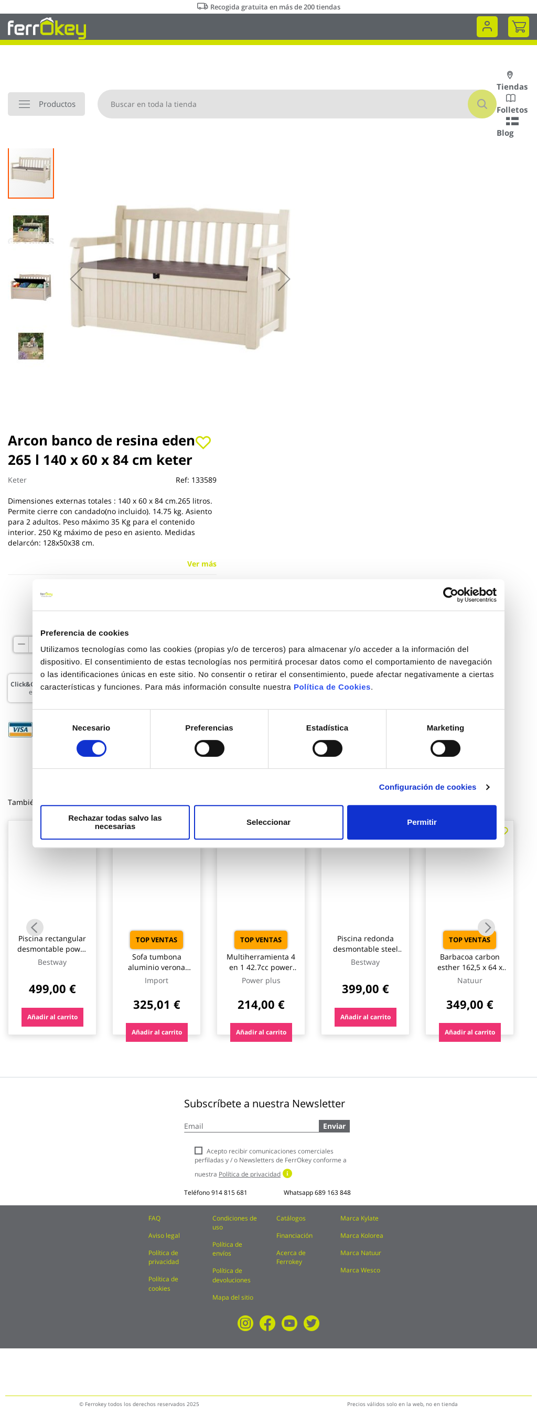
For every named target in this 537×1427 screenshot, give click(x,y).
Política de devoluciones (231, 1275)
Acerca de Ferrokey (291, 1257)
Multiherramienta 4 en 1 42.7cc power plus (261, 967)
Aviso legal (164, 1235)
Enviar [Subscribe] (334, 1126)
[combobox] (297, 104)
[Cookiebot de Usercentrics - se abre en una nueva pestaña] (451, 599)
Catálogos (291, 1218)
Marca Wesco (360, 1270)
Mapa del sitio (232, 1297)
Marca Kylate (359, 1218)
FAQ (154, 1218)
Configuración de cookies (428, 791)
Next (486, 927)
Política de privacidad (163, 1257)
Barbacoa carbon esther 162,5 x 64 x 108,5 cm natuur (469, 967)
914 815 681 (229, 1192)
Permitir (421, 822)
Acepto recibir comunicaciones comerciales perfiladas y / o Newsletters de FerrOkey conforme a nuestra (271, 1163)
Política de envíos (227, 1249)
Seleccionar (267, 822)
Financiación (294, 1235)
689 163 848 (333, 1192)
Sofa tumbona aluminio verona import (156, 967)
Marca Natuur (360, 1252)
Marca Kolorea (361, 1235)
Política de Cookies (332, 691)
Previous (35, 927)
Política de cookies (163, 1283)
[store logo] (47, 27)
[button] (76, 279)
